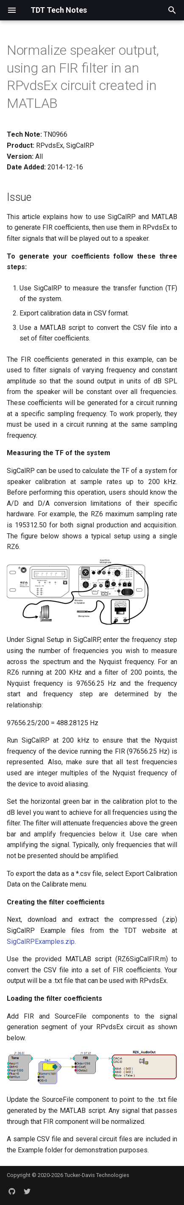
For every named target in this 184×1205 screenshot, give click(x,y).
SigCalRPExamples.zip (41, 942)
